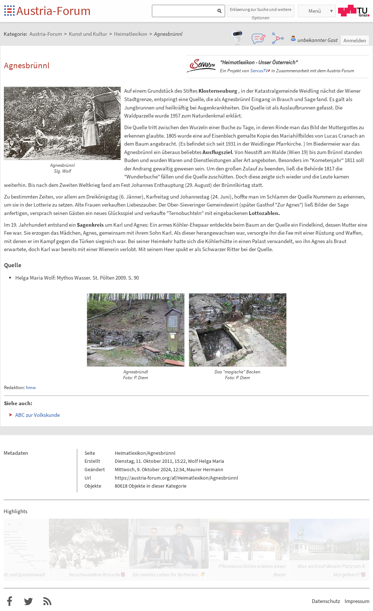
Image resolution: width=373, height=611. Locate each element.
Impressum (357, 600)
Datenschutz (326, 600)
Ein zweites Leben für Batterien (165, 574)
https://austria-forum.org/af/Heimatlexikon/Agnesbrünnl (176, 477)
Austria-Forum (53, 10)
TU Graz (353, 10)
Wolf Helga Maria (206, 461)
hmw (31, 387)
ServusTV (259, 71)
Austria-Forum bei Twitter (28, 601)
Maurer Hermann (204, 469)
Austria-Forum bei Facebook (9, 601)
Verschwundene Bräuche (94, 574)
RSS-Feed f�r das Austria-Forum (47, 601)
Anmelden (354, 40)
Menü (315, 10)
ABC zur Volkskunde (37, 414)
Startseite (10, 11)
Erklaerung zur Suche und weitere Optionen (260, 12)
